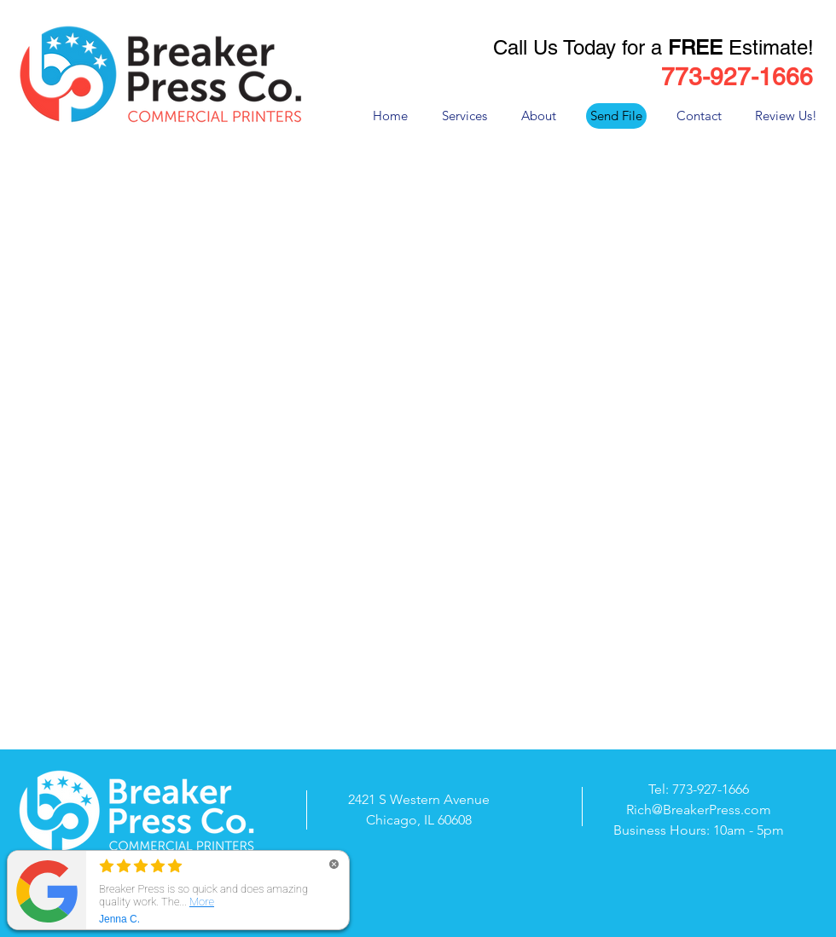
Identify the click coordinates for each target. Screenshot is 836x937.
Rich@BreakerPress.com (698, 809)
